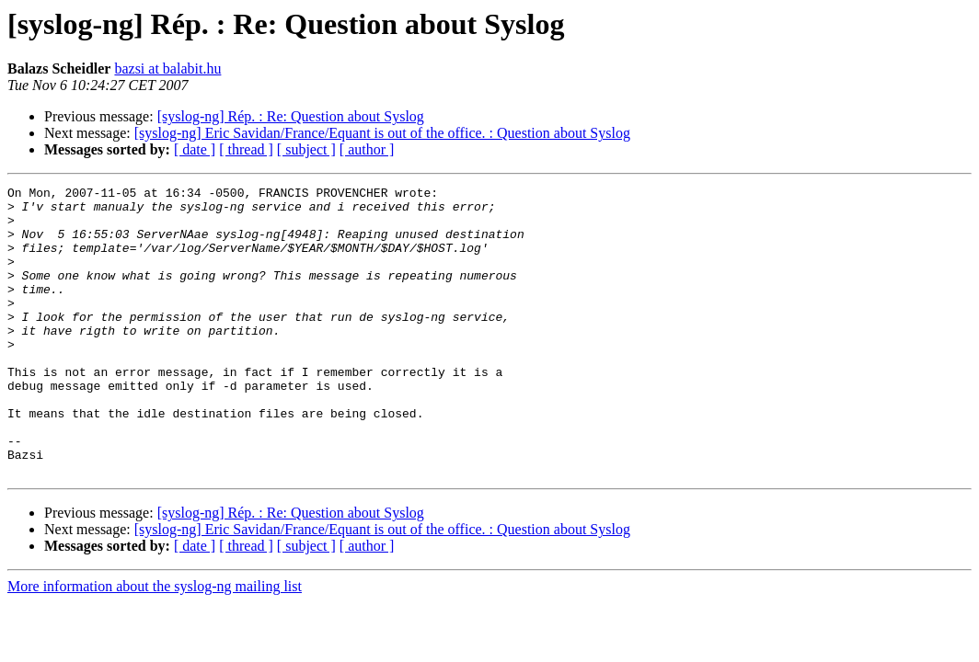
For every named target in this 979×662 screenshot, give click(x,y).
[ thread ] (246, 149)
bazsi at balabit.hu (167, 68)
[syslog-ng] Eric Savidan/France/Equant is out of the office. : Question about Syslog (382, 133)
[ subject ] (306, 149)
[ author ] (367, 149)
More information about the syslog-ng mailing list (154, 644)
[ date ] (194, 149)
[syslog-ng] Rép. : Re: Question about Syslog (290, 116)
